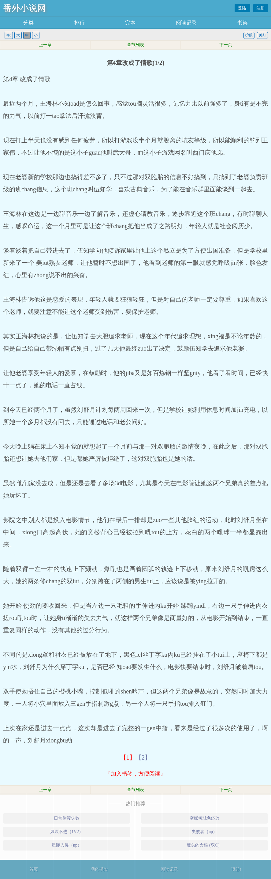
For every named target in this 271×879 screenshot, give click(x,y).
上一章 (45, 45)
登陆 (242, 8)
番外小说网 (24, 8)
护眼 (249, 35)
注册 (260, 8)
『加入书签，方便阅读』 (135, 774)
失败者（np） (204, 831)
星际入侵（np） (67, 845)
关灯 (262, 35)
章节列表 (135, 45)
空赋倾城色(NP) (204, 818)
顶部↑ (236, 869)
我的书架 (99, 869)
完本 (130, 23)
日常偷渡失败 (67, 818)
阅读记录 (186, 23)
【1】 (128, 757)
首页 (33, 869)
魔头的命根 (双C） (204, 845)
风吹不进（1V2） (66, 831)
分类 (28, 23)
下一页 (225, 45)
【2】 (143, 757)
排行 (79, 23)
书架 (242, 23)
